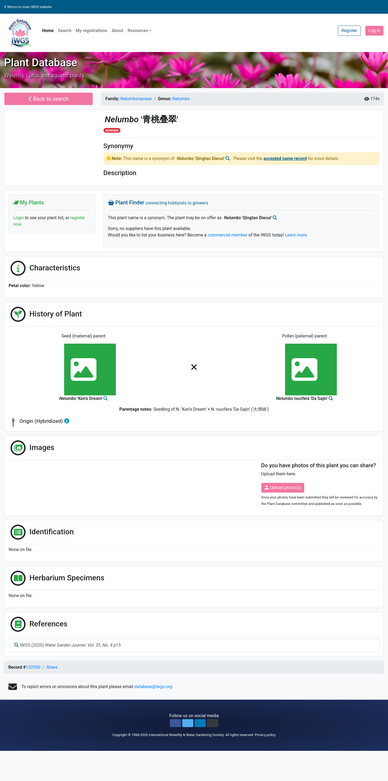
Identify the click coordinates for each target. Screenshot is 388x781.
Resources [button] (137, 30)
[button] (175, 723)
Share (51, 667)
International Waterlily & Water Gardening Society (186, 735)
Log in (374, 30)
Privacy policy (265, 735)
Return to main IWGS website (28, 7)
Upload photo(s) (283, 487)
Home (48, 30)
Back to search (49, 99)
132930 (33, 667)
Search (64, 30)
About (117, 30)
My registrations (91, 30)
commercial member (228, 235)
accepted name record (285, 158)
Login (18, 217)
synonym (112, 130)
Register (349, 30)
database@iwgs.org (153, 686)
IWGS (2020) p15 (67, 645)
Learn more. (296, 235)
